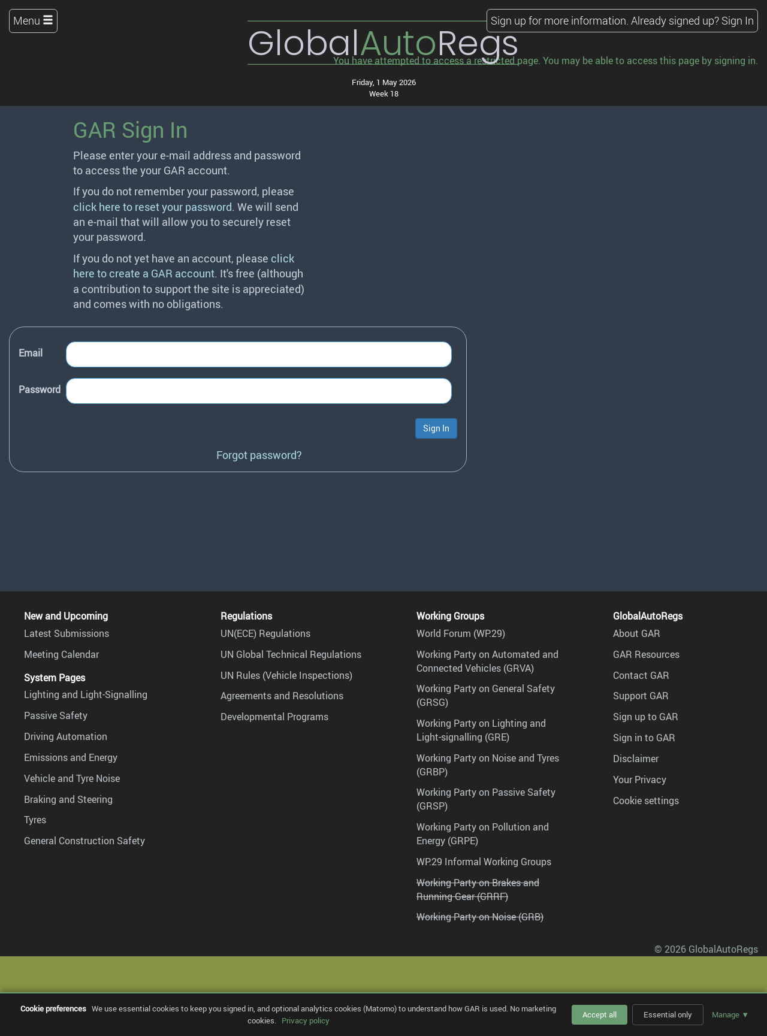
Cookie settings (646, 800)
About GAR (636, 633)
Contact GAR (641, 675)
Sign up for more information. (560, 20)
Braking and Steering (68, 799)
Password (40, 389)
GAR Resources (646, 654)
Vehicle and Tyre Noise (72, 778)
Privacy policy (306, 1020)
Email (31, 353)
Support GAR (641, 695)
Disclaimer (636, 758)
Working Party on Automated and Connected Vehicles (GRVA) (487, 661)
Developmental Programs (274, 716)
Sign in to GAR (644, 737)
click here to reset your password (152, 207)
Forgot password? (259, 455)
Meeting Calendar (61, 654)
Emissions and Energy (70, 757)
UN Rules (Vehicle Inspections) (286, 675)
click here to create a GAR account (183, 265)
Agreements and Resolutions (282, 695)
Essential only (668, 1014)
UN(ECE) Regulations (265, 633)
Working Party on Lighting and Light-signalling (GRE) (481, 730)
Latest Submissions (66, 633)
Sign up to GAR (645, 716)
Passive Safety (55, 715)
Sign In (737, 20)
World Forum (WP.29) (460, 633)
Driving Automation (65, 736)
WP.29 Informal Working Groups (483, 861)
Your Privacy (639, 779)
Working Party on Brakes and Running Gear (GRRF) (477, 889)
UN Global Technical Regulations (291, 654)
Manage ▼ (730, 1014)
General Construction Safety (84, 840)
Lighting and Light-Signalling (85, 694)
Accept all (599, 1014)
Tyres (35, 819)
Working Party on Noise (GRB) (479, 916)
